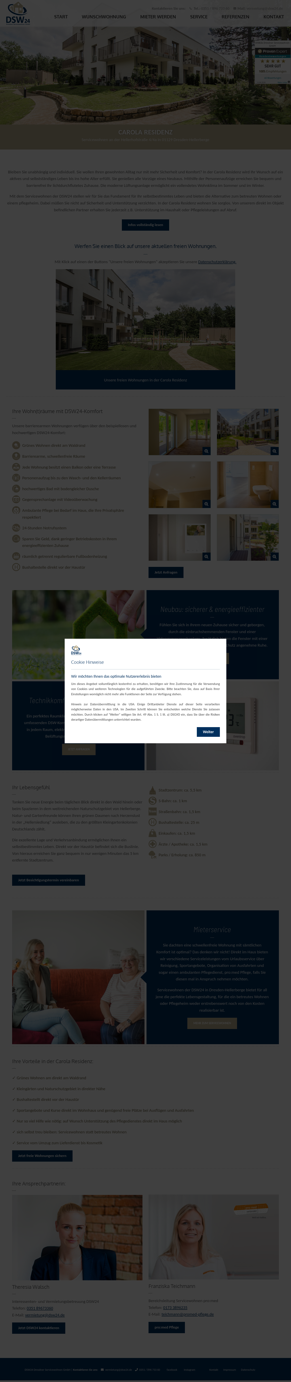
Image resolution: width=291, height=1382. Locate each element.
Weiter (208, 732)
